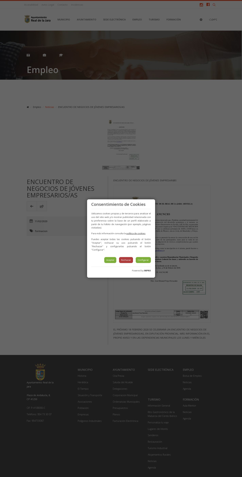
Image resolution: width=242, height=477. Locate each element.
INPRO (147, 270)
